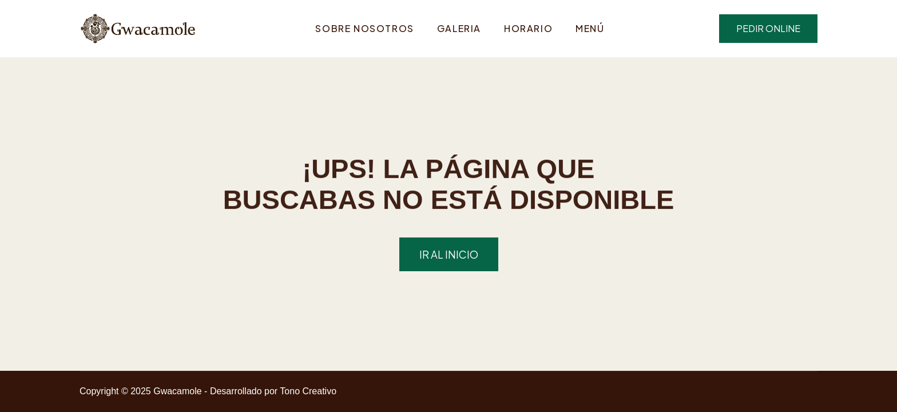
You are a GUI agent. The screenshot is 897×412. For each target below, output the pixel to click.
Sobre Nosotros (364, 28)
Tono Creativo (308, 391)
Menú (589, 28)
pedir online (768, 28)
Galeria (459, 28)
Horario (528, 28)
